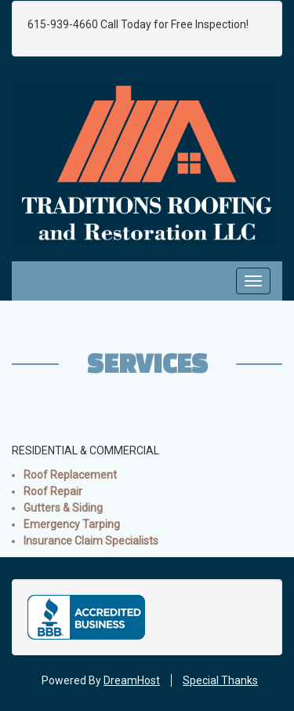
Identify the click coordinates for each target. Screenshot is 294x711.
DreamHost (131, 680)
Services (147, 362)
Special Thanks (220, 680)
